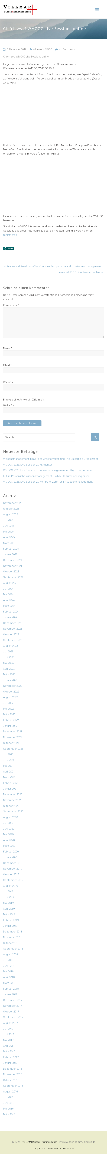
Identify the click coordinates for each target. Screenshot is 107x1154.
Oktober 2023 (11, 634)
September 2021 (13, 748)
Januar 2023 (10, 680)
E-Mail (7, 365)
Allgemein (38, 49)
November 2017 (12, 1005)
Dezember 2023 (12, 623)
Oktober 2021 (11, 743)
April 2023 (9, 668)
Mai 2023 (8, 663)
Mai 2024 (8, 594)
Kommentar (11, 305)
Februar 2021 (11, 783)
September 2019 (13, 880)
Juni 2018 (8, 965)
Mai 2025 (8, 531)
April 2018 (9, 977)
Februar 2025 (11, 548)
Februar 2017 (11, 1057)
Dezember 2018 (12, 931)
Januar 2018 (10, 994)
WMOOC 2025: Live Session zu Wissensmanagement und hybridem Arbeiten (48, 470)
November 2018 (12, 937)
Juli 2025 (8, 520)
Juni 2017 (8, 1034)
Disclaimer (68, 1148)
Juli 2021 (8, 754)
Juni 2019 (8, 897)
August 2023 (10, 645)
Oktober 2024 (11, 571)
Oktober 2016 (11, 1080)
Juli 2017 (8, 1028)
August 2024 (10, 583)
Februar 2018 (11, 988)
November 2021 (12, 737)
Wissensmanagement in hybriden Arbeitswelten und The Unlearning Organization (51, 458)
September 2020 (13, 811)
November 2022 (12, 685)
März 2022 (9, 714)
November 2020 (12, 800)
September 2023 (13, 640)
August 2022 (10, 697)
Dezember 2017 (12, 1000)
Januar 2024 (10, 617)
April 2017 (9, 1045)
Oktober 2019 (11, 874)
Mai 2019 (8, 903)
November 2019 (12, 868)
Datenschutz (54, 1148)
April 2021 (9, 771)
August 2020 (10, 817)
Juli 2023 (8, 651)
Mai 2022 (8, 708)
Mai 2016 (8, 1108)
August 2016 (10, 1091)
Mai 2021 (8, 765)
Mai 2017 (8, 1040)
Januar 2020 (10, 857)
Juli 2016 (8, 1097)
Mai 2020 (8, 834)
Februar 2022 (11, 720)
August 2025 (10, 514)
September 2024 (13, 577)
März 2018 (9, 983)
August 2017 (10, 1023)
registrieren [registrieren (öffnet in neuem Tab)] (10, 234)
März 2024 (9, 605)
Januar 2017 (10, 1063)
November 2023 (12, 628)
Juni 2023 (8, 657)
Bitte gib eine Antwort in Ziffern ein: (23, 399)
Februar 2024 (11, 611)
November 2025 (12, 503)
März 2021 (9, 777)
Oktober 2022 (11, 691)
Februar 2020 (11, 851)
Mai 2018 (8, 971)
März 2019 (9, 914)
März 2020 (9, 845)
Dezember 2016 (12, 1068)
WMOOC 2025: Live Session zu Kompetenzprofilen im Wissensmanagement (48, 481)
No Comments (67, 49)
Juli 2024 (8, 588)
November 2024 (12, 566)
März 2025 (9, 543)
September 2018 (13, 948)
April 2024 (9, 600)
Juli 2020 (8, 823)
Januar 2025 (10, 554)
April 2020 (9, 840)
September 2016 (13, 1085)
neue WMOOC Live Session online (81, 272)
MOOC (48, 49)
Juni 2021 (8, 760)
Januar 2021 (10, 788)
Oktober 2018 (11, 943)
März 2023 (9, 674)
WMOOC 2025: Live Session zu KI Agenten (28, 464)
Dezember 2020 (12, 794)
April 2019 (9, 908)
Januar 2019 (10, 925)
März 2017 (9, 1051)
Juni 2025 (8, 525)
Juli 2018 (8, 960)
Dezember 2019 (12, 863)
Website (8, 382)
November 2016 (12, 1074)
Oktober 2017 (11, 1011)
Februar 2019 (11, 920)
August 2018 (10, 954)
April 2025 (9, 537)
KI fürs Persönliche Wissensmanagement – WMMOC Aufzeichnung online (46, 476)
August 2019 (10, 885)
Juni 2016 (8, 1103)
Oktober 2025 (11, 508)
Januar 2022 (10, 725)
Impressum (40, 1148)
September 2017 (13, 1017)
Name (7, 348)
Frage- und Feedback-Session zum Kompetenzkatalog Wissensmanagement (52, 266)
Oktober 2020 (11, 805)
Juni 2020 (8, 828)
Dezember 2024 (12, 560)
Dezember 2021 (12, 731)
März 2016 (9, 1114)
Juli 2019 (8, 891)
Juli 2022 (8, 703)
